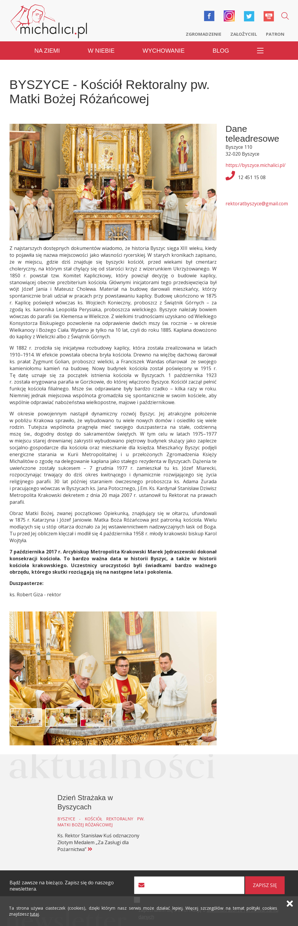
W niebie (101, 50)
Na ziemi (47, 50)
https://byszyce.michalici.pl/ (256, 165)
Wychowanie (164, 50)
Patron (275, 34)
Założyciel (243, 34)
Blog (220, 50)
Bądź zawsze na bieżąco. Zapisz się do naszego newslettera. (62, 886)
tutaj (34, 914)
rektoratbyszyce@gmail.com (257, 203)
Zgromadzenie (203, 34)
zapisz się (265, 885)
